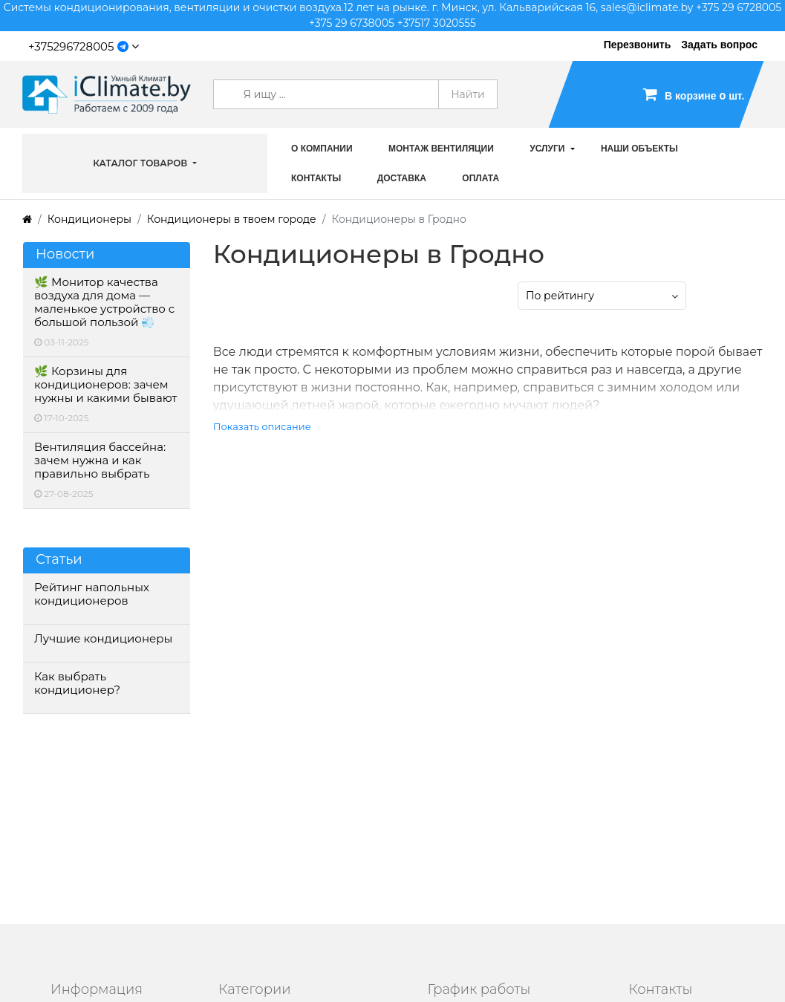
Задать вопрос (719, 45)
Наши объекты (639, 148)
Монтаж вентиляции (441, 148)
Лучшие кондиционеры (103, 638)
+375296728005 (71, 46)
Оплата (480, 178)
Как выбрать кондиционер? (77, 683)
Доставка (401, 178)
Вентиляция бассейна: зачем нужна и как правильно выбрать (100, 460)
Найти (468, 94)
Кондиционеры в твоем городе (231, 219)
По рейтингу (560, 295)
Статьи (59, 559)
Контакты (316, 178)
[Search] (326, 94)
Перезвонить (637, 45)
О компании (322, 148)
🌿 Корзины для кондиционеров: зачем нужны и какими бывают (105, 385)
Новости (65, 254)
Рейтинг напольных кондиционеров (91, 594)
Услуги (547, 148)
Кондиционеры (89, 219)
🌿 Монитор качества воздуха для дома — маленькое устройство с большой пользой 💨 (104, 302)
